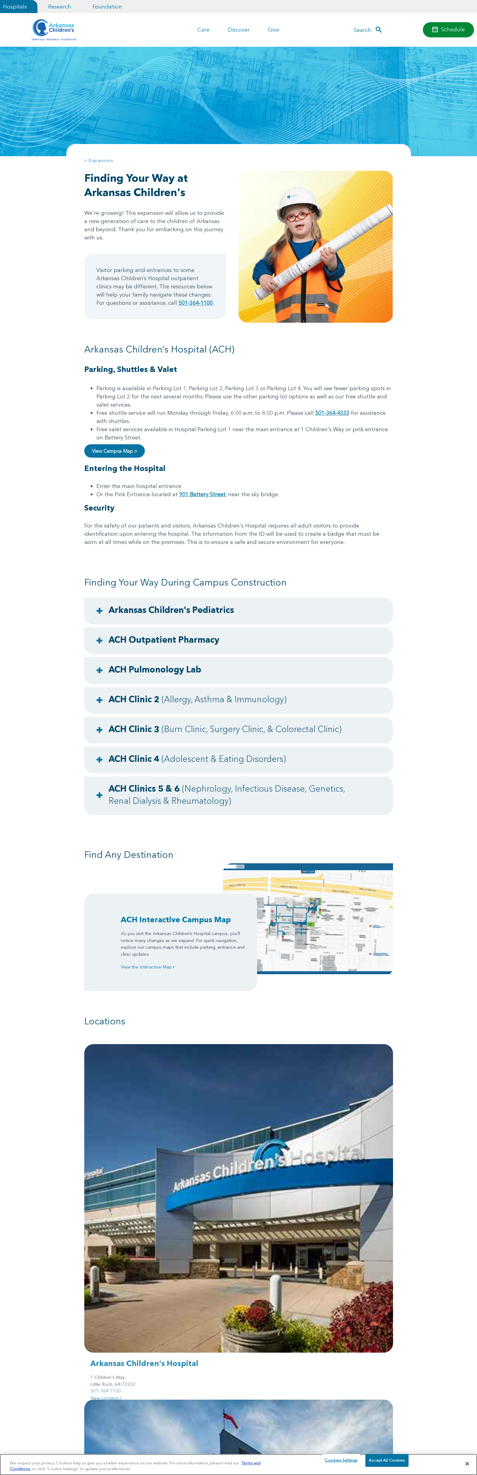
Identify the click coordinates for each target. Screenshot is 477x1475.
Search (362, 29)
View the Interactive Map (147, 967)
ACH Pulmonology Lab (155, 669)
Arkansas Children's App (262, 1316)
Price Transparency (102, 1322)
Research (59, 6)
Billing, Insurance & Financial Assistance (111, 1308)
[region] (238, 1464)
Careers (92, 1333)
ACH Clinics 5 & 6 (227, 794)
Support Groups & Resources (345, 1294)
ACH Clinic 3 (225, 729)
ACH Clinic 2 (198, 699)
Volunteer (170, 1338)
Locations (247, 1305)
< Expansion (98, 160)
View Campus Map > (114, 451)
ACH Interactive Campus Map (176, 919)
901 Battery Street (202, 494)
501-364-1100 (196, 302)
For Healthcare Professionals (189, 1294)
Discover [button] (239, 29)
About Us (93, 1294)
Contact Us (326, 1327)
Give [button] (273, 29)
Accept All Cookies (387, 1463)
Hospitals (15, 6)
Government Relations (182, 1327)
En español (327, 1316)
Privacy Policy (143, 1451)
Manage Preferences (199, 1451)
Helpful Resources (179, 1305)
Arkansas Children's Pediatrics (171, 610)
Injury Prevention (254, 1294)
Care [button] (203, 29)
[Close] (467, 1463)
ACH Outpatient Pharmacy (164, 639)
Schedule (453, 29)
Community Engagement (108, 1344)
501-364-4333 (332, 412)
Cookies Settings (341, 1463)
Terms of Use (168, 1451)
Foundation (107, 6)
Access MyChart (254, 1327)
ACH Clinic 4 (197, 759)
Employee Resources (336, 1305)
